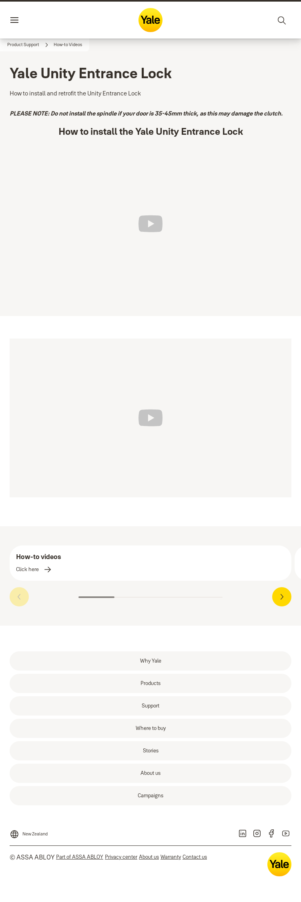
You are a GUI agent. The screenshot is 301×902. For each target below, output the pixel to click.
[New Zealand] (29, 832)
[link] (28, 45)
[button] (68, 45)
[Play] (150, 223)
